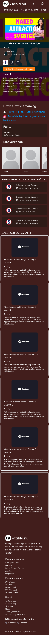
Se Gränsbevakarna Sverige (19, 69)
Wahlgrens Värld (12, 563)
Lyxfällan (9, 571)
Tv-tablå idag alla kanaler (16, 614)
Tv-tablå (15, 632)
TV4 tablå (9, 584)
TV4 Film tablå (11, 590)
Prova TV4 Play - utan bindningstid (26, 111)
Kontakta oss (10, 601)
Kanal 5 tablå (10, 587)
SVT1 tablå (10, 582)
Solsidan (8, 565)
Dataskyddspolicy (12, 612)
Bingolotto (9, 573)
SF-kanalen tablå (12, 593)
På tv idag (9, 606)
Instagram (10, 623)
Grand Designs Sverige (14, 568)
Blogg (7, 609)
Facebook (22, 623)
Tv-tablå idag (11, 10)
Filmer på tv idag (30, 10)
